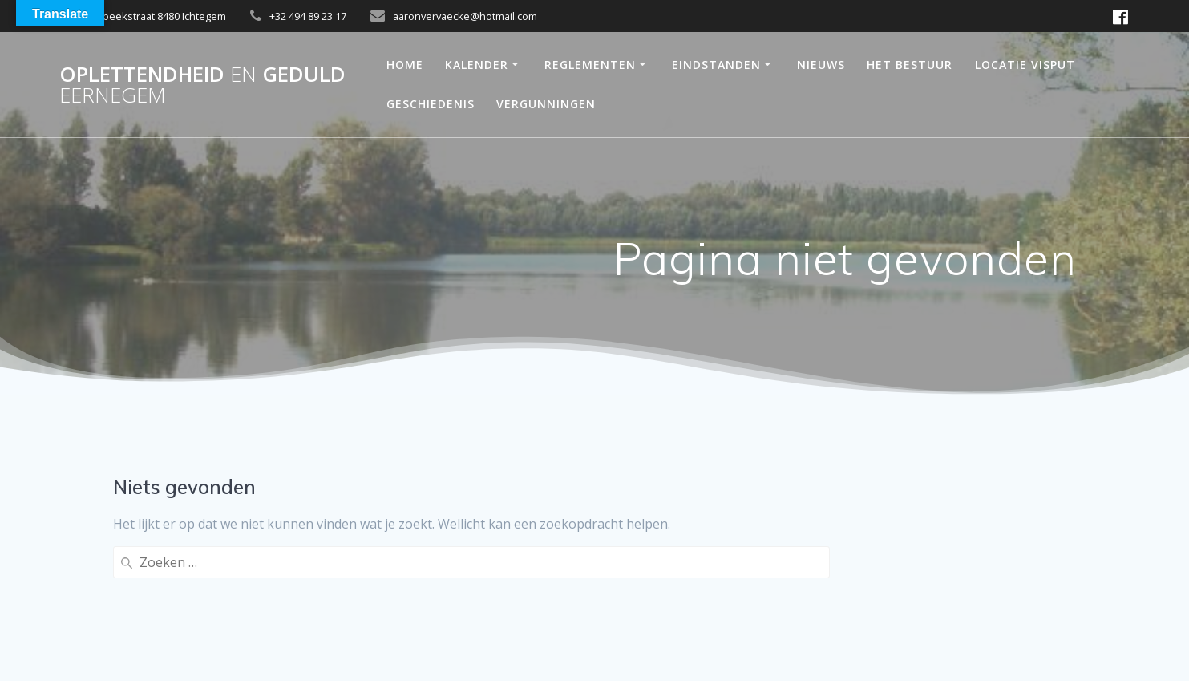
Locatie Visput (1025, 64)
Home (404, 64)
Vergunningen (546, 103)
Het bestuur (909, 64)
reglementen (590, 64)
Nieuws (821, 64)
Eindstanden (716, 64)
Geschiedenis (430, 103)
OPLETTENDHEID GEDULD (202, 84)
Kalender (476, 64)
